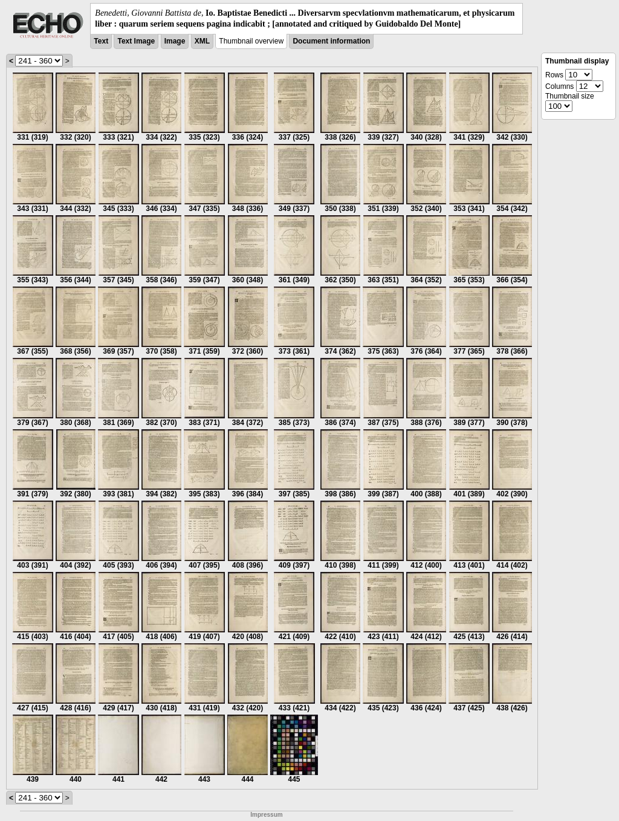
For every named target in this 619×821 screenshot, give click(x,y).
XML (202, 41)
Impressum (266, 814)
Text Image (136, 41)
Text (101, 41)
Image (175, 41)
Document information (331, 41)
